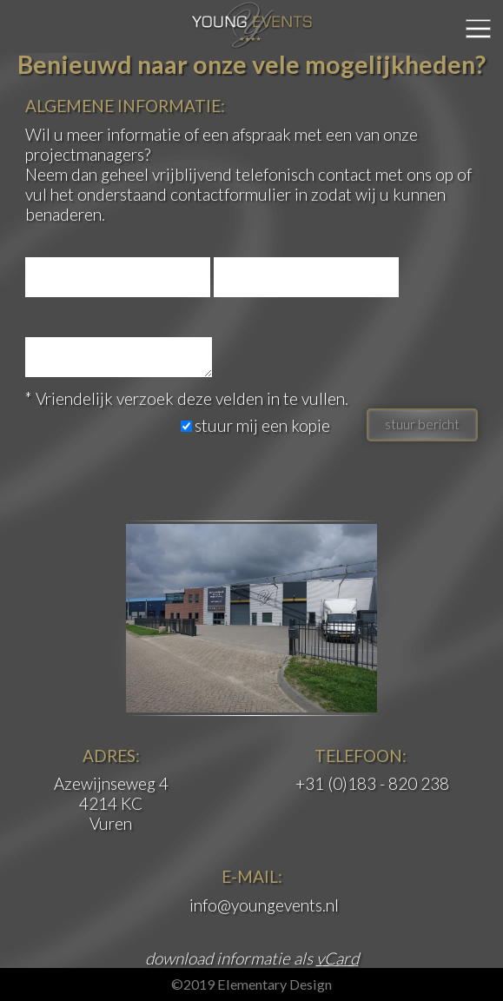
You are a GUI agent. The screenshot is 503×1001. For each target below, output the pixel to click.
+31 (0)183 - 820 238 (372, 783)
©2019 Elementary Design (251, 984)
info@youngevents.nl (264, 905)
